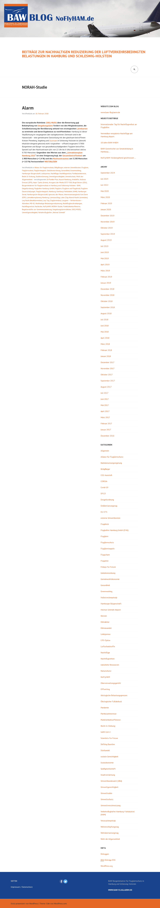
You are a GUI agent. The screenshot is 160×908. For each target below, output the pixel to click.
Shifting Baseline (108, 744)
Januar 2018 (106, 356)
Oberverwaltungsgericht (111, 683)
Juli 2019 (104, 246)
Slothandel (105, 750)
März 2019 (105, 270)
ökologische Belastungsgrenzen (114, 695)
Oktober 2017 (107, 374)
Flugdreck (105, 524)
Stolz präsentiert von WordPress (24, 903)
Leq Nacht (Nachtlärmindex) (32, 200)
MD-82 (32, 203)
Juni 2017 (105, 399)
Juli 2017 (104, 393)
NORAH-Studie (57, 206)
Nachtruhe (38, 206)
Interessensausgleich (72, 194)
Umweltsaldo (106, 793)
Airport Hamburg (65, 179)
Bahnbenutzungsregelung (111, 463)
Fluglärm (85, 167)
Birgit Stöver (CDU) (80, 182)
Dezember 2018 (107, 289)
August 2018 (106, 313)
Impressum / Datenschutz (22, 887)
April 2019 (105, 264)
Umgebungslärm (45, 125)
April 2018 (105, 338)
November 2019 (107, 221)
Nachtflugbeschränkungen (72, 203)
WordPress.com (60, 903)
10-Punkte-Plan (52, 179)
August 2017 (106, 387)
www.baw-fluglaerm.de (110, 112)
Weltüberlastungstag (109, 833)
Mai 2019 (105, 258)
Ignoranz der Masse (55, 194)
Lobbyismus (45, 173)
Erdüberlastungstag (109, 505)
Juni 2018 (105, 325)
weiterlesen (51, 161)
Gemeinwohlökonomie (110, 579)
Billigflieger (58, 167)
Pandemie (105, 707)
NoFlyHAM (47, 206)
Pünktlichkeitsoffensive (71, 206)
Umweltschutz (70, 176)
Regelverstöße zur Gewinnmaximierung (37, 209)
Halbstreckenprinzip (109, 597)
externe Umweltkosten (72, 167)
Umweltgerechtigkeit (56, 176)
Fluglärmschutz (27, 170)
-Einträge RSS (108, 860)
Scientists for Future (109, 738)
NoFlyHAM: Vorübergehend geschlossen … (118, 158)
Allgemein (105, 450)
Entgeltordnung (27, 188)
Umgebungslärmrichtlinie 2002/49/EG (66, 209)
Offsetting (105, 689)
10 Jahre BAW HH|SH (109, 142)
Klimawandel (106, 628)
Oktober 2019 (107, 228)
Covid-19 (104, 487)
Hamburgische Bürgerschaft (37, 194)
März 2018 (105, 344)
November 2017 (107, 368)
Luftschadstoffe (108, 646)
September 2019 (108, 234)
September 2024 (108, 172)
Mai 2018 (105, 331)
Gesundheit (65, 170)
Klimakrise (105, 622)
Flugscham (105, 554)
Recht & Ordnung (28, 176)
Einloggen (105, 854)
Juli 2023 (104, 179)
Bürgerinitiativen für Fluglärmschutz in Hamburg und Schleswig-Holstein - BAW (51, 185)
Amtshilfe (75, 179)
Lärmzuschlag (55, 197)
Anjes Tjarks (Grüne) (40, 182)
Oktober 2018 (107, 301)
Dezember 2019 (107, 215)
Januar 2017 (106, 429)
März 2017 (105, 417)
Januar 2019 (106, 283)
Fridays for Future (108, 567)
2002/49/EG (51, 122)
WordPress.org (107, 866)
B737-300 (68, 182)
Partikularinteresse (79, 173)
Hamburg (52, 191)
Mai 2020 (105, 191)
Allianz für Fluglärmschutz (44, 167)
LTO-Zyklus (105, 640)
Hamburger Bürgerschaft (31, 173)
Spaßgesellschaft (108, 768)
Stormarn (53, 140)
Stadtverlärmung (42, 176)
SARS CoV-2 (106, 732)
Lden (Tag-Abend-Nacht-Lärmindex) (74, 197)
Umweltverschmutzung (110, 805)
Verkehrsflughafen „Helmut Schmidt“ (51, 212)
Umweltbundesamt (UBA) (111, 781)
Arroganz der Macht (56, 182)
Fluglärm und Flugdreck (71, 188)
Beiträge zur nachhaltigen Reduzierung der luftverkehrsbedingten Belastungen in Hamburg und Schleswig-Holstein (83, 54)
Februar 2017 (106, 423)
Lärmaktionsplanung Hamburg (38, 197)
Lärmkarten (82, 128)
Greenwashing (75, 170)
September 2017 (108, 380)
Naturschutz (106, 671)
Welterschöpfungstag (110, 826)
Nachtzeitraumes (61, 158)
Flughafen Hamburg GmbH (44, 188)
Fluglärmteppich (40, 170)
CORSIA (104, 481)
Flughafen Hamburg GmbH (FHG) (114, 530)
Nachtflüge (55, 173)
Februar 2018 (106, 350)
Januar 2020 (106, 209)
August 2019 (106, 240)
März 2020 (105, 197)
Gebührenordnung (53, 170)
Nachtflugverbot (65, 173)
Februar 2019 (106, 276)
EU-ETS (104, 512)
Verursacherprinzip (108, 820)
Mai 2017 (105, 405)
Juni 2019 (105, 252)
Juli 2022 (104, 185)
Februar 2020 (106, 203)
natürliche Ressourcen (110, 664)
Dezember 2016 (107, 435)
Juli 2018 (104, 319)
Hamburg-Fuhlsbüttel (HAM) (66, 191)
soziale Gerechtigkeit (109, 756)
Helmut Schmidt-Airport (111, 609)
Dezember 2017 (107, 362)
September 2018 (108, 307)
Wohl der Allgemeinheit (110, 839)
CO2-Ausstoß (106, 475)
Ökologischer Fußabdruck (111, 701)
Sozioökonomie (107, 762)
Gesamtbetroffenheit (72, 155)
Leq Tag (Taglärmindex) (52, 200)
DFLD (103, 493)
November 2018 (107, 295)
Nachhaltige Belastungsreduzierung (49, 203)
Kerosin (104, 616)
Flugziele (104, 561)
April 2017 (105, 411)
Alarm (28, 108)
